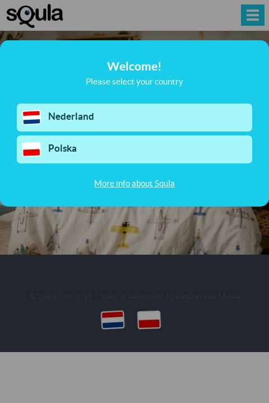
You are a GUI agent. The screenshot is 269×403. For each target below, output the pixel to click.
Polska (49, 149)
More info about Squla (134, 183)
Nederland (58, 117)
